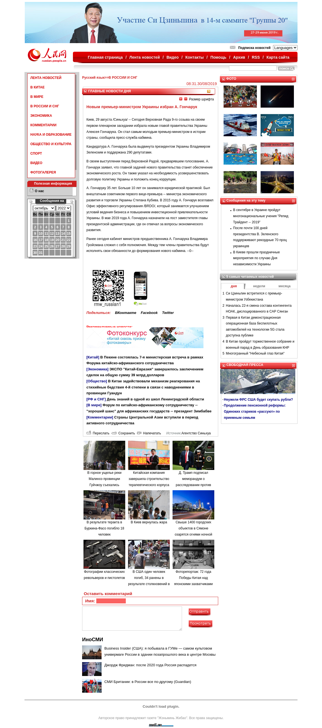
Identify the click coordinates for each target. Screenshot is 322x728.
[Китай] (93, 357)
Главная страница (105, 57)
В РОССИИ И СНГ (44, 106)
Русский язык (93, 78)
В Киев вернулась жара (149, 522)
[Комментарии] (100, 417)
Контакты (194, 57)
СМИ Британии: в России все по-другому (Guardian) (147, 682)
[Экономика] (98, 369)
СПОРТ (36, 153)
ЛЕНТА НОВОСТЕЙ (46, 78)
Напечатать (149, 433)
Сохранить (123, 433)
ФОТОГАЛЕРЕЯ (43, 172)
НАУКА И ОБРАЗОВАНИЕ (51, 135)
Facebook (149, 313)
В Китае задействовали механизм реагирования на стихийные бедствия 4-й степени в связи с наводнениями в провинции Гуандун (143, 387)
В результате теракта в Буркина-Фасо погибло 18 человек (104, 528)
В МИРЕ (36, 97)
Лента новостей (144, 57)
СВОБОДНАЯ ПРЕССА (245, 365)
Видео (172, 57)
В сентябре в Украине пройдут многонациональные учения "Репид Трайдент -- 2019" (260, 216)
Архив (239, 57)
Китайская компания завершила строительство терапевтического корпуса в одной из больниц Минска (149, 485)
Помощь (218, 57)
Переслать (98, 433)
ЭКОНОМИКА (41, 116)
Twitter (168, 313)
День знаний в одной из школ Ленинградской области (155, 399)
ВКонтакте (125, 313)
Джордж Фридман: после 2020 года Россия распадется (150, 665)
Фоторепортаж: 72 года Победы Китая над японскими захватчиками (193, 578)
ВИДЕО (36, 163)
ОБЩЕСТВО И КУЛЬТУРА (51, 144)
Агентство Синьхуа (196, 433)
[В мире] (94, 405)
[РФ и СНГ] (96, 399)
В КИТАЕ (37, 87)
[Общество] (97, 381)
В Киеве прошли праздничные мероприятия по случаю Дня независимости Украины (256, 258)
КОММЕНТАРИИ (43, 125)
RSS (256, 57)
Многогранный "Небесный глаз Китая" (255, 353)
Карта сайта (277, 57)
